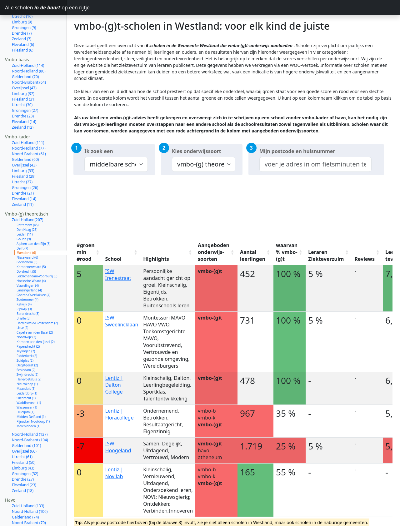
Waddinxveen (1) (29, 380)
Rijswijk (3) (24, 287)
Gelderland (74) (25, 495)
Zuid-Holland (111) (28, 120)
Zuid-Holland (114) (28, 43)
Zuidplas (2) (25, 338)
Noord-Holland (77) (29, 126)
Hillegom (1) (25, 390)
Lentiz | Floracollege (119, 414)
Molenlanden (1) (28, 404)
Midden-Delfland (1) (31, 394)
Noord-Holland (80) (29, 49)
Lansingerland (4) (29, 268)
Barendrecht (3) (28, 291)
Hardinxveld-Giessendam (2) (37, 301)
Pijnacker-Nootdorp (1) (33, 399)
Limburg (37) (23, 71)
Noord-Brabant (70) (29, 500)
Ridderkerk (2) (27, 333)
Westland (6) (26, 230)
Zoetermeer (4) (27, 277)
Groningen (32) (25, 451)
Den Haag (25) (27, 207)
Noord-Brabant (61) (29, 131)
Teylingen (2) (26, 329)
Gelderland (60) (25, 137)
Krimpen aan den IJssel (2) (36, 319)
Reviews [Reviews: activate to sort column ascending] (364, 259)
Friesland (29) (23, 154)
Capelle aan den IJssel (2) (35, 310)
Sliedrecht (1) (26, 376)
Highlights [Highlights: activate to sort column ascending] (156, 259)
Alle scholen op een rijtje (36, 7)
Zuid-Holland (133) (28, 483)
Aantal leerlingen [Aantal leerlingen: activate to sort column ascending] (252, 255)
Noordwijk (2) (26, 315)
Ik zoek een (98, 151)
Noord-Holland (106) (30, 489)
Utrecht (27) (22, 159)
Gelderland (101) (26, 423)
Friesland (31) (23, 77)
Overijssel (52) (24, 511)
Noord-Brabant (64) (29, 60)
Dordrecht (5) (26, 249)
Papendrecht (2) (28, 324)
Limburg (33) (23, 148)
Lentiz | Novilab (114, 473)
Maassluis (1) (26, 366)
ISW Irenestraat (118, 274)
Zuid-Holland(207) (27, 197)
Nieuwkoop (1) (27, 362)
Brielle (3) (23, 296)
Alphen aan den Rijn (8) (33, 221)
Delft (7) (22, 226)
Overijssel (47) (24, 65)
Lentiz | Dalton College (114, 385)
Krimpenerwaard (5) (31, 244)
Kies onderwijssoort (196, 151)
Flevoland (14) (24, 99)
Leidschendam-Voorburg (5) (37, 254)
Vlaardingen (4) (28, 263)
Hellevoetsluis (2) (29, 357)
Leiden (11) (24, 212)
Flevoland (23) (24, 462)
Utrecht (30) (22, 82)
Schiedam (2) (26, 347)
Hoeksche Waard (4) (31, 258)
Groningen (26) (25, 165)
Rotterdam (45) (27, 203)
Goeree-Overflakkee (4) (33, 272)
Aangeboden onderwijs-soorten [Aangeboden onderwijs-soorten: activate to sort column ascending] (213, 252)
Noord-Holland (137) (30, 412)
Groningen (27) (25, 88)
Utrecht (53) (22, 506)
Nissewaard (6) (27, 235)
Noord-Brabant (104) (30, 417)
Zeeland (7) (21, 16)
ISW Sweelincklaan (121, 321)
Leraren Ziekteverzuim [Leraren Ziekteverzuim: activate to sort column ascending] (326, 255)
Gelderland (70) (25, 54)
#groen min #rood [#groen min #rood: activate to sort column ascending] (85, 252)
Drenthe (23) (23, 94)
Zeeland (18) (22, 468)
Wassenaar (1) (27, 385)
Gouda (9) (24, 217)
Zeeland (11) (22, 182)
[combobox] (315, 164)
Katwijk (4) (24, 282)
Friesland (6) (22, 28)
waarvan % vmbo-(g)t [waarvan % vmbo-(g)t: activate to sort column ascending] (287, 252)
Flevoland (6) (23, 22)
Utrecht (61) (22, 434)
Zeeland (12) (22, 105)
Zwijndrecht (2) (27, 352)
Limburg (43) (23, 446)
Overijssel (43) (24, 143)
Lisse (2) (22, 305)
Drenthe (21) (23, 171)
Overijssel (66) (24, 429)
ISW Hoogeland (118, 447)
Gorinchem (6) (27, 240)
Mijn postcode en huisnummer (297, 151)
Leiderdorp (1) (27, 371)
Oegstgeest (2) (27, 343)
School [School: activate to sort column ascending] (113, 259)
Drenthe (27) (23, 457)
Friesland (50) (23, 440)
